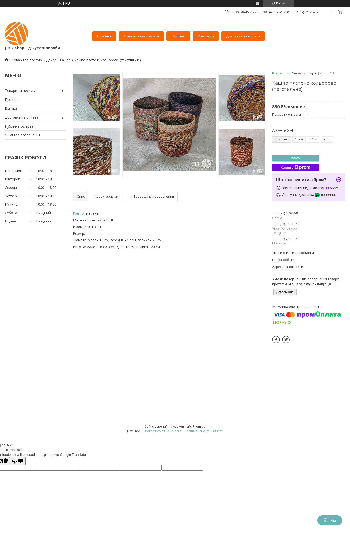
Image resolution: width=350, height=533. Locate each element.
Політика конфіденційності (203, 431)
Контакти (206, 36)
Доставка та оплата (243, 36)
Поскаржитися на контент (162, 431)
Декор (51, 60)
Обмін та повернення (22, 135)
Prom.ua (199, 426)
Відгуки (11, 108)
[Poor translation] (18, 461)
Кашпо (65, 60)
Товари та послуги (139, 36)
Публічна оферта (19, 126)
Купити (295, 158)
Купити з (295, 167)
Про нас (178, 36)
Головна (104, 36)
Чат (329, 520)
